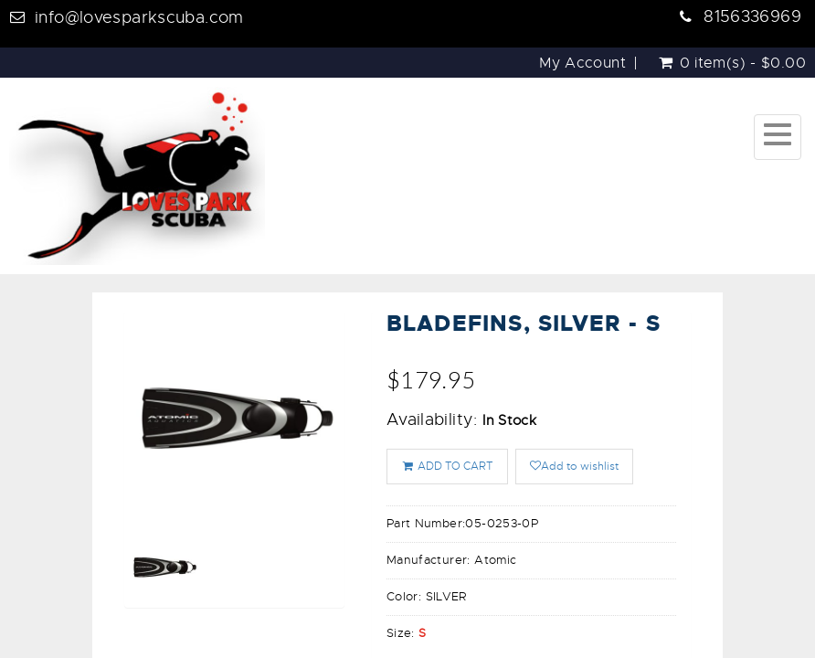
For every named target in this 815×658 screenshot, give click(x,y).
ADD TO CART (447, 466)
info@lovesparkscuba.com (139, 17)
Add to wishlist (574, 466)
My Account (582, 63)
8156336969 (752, 16)
